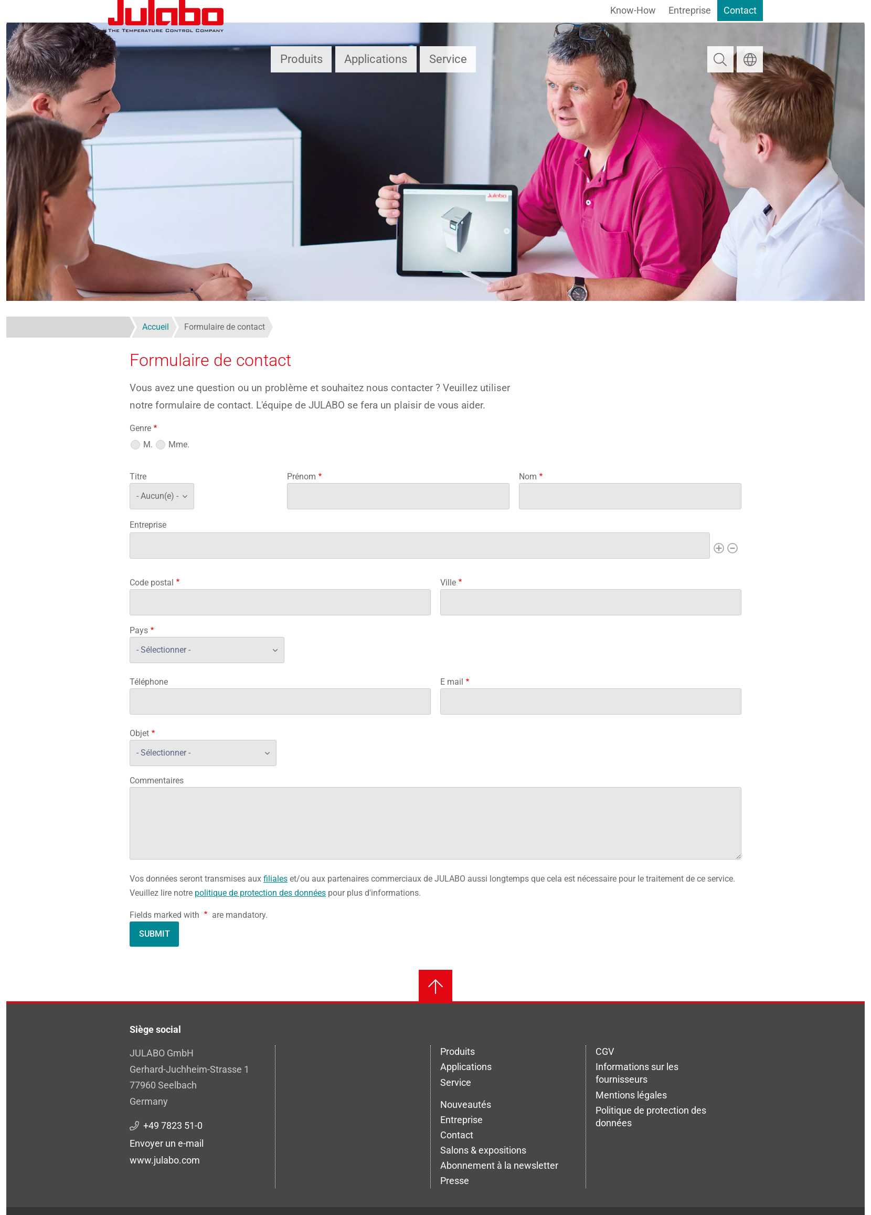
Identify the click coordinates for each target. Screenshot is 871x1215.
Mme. (178, 444)
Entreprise (689, 10)
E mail (451, 682)
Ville (448, 583)
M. (148, 444)
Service (448, 59)
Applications (375, 59)
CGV (605, 1051)
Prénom (301, 476)
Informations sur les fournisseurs (637, 1073)
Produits (301, 59)
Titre (138, 476)
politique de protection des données (260, 893)
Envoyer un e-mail (167, 1143)
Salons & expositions (483, 1150)
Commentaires (157, 780)
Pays (139, 630)
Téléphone (149, 682)
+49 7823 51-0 (173, 1125)
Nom (528, 476)
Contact (740, 10)
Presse (454, 1180)
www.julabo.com (165, 1160)
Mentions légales (631, 1095)
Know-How (633, 10)
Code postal (152, 583)
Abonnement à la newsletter (499, 1165)
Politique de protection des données (651, 1116)
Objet (139, 733)
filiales (275, 879)
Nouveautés (465, 1104)
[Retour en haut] (435, 986)
